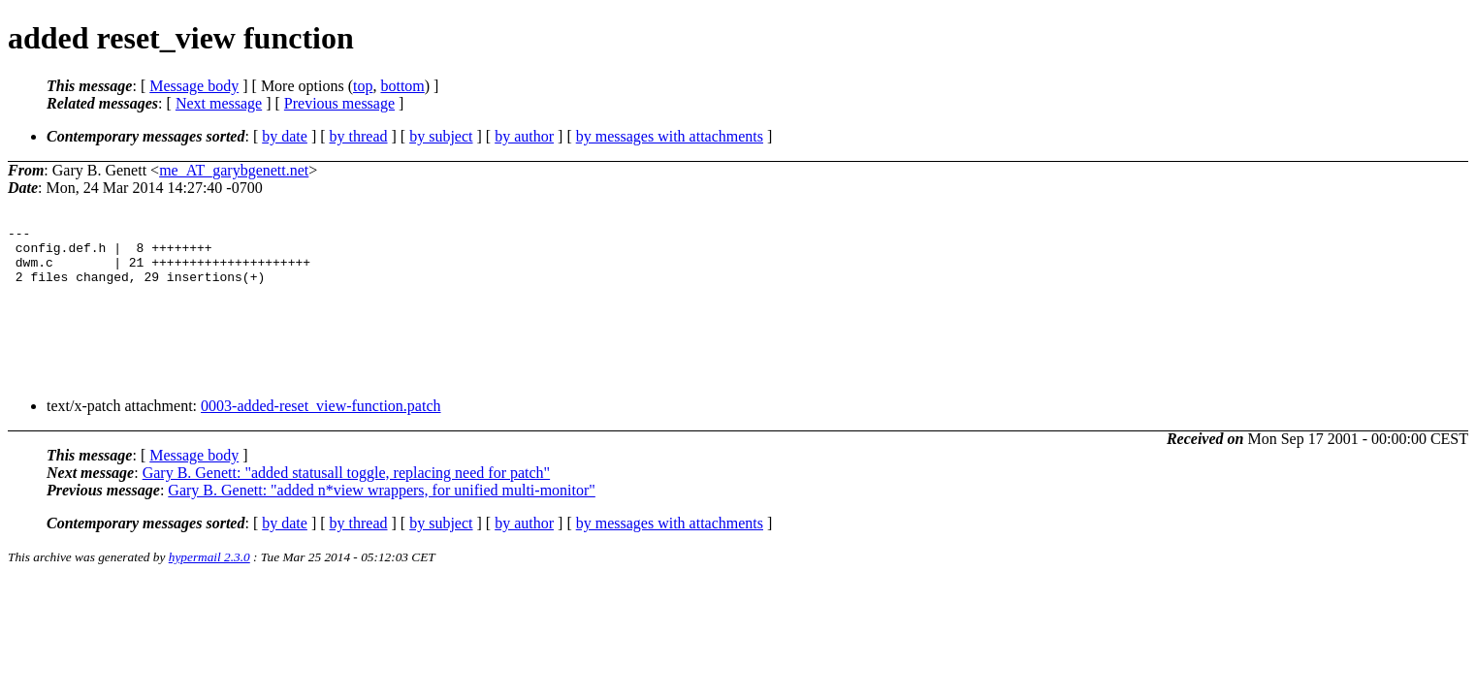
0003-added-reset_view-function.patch (320, 420)
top (362, 86)
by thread (359, 136)
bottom (402, 86)
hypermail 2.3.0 (209, 571)
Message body (194, 86)
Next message (219, 103)
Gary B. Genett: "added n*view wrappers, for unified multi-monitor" (381, 504)
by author (524, 136)
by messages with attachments (669, 136)
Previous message (339, 103)
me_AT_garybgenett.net (233, 170)
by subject (440, 136)
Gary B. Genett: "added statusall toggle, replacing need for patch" (346, 487)
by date (284, 136)
